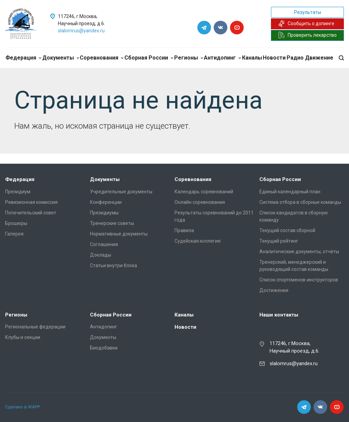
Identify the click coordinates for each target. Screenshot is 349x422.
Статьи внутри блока (113, 265)
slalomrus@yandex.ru (81, 30)
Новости (274, 57)
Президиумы (104, 212)
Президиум (17, 191)
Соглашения (104, 244)
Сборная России (148, 57)
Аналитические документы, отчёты (299, 251)
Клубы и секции (22, 337)
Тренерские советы (112, 223)
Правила (184, 230)
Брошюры (16, 223)
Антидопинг (222, 57)
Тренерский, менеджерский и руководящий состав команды (293, 265)
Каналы (252, 57)
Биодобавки (104, 348)
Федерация (23, 57)
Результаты (307, 12)
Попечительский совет (30, 212)
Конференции (106, 202)
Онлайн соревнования (199, 202)
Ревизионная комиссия (31, 202)
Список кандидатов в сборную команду (293, 216)
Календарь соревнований (203, 191)
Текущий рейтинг (278, 241)
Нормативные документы (119, 234)
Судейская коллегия (197, 241)
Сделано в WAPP (22, 406)
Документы (60, 57)
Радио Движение (310, 57)
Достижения (273, 290)
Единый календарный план (289, 191)
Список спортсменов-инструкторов (298, 279)
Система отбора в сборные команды (300, 202)
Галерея (14, 234)
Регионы (188, 57)
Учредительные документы (121, 191)
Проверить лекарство (307, 35)
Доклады (100, 255)
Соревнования (101, 57)
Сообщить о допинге (306, 23)
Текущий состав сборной (287, 230)
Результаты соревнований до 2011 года (214, 216)
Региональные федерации (35, 326)
